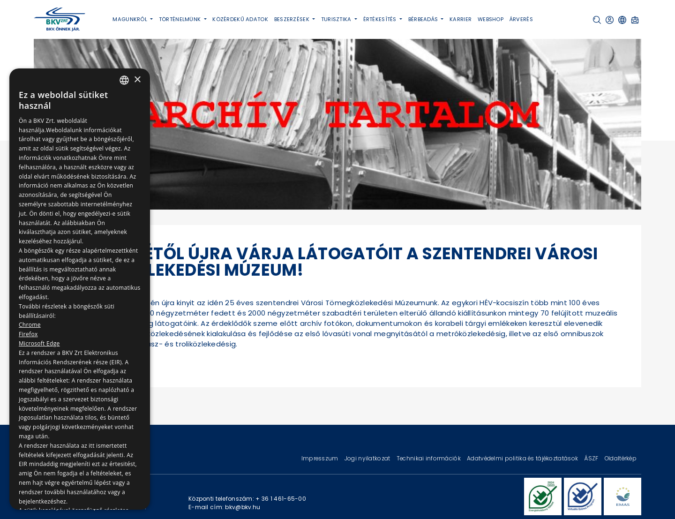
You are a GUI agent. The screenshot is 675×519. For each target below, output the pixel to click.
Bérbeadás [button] (424, 19)
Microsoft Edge (39, 343)
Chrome (30, 325)
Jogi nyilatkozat (368, 458)
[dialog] (79, 289)
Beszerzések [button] (292, 19)
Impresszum (320, 458)
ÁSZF (592, 458)
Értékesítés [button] (380, 19)
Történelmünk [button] (180, 19)
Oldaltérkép (621, 458)
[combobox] (124, 80)
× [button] (137, 79)
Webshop (490, 19)
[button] (597, 20)
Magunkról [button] (130, 19)
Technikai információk (429, 458)
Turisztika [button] (337, 19)
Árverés (521, 19)
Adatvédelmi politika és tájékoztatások (523, 458)
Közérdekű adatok (240, 19)
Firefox (28, 334)
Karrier (461, 19)
